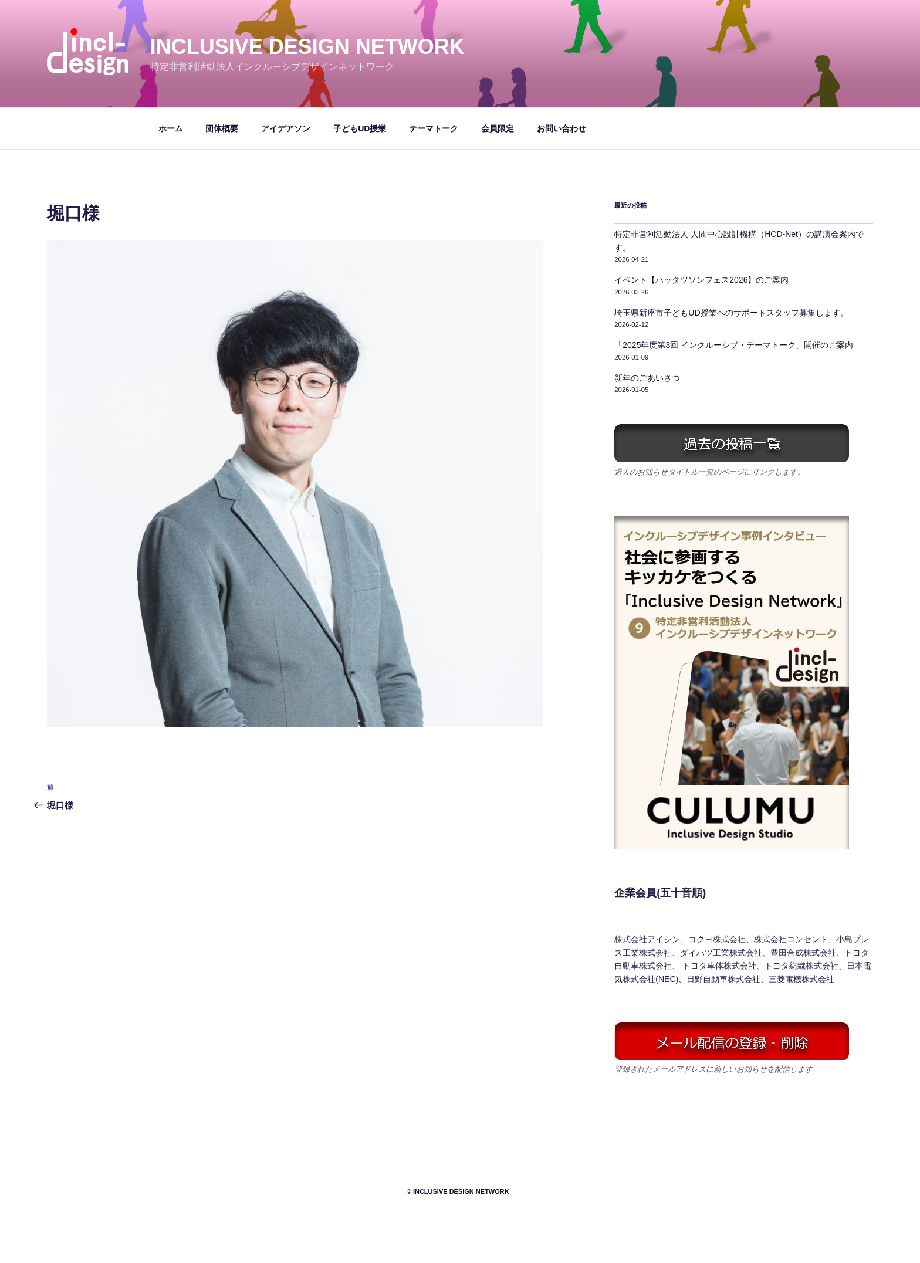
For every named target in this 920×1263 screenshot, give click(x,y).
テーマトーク (433, 128)
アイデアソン (285, 128)
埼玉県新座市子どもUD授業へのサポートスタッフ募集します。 (731, 312)
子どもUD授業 (359, 128)
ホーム (170, 128)
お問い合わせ (561, 128)
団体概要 (221, 128)
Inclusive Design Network (307, 47)
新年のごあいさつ (647, 377)
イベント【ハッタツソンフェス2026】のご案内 (701, 280)
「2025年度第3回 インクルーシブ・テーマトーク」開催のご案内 (733, 345)
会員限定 (497, 128)
